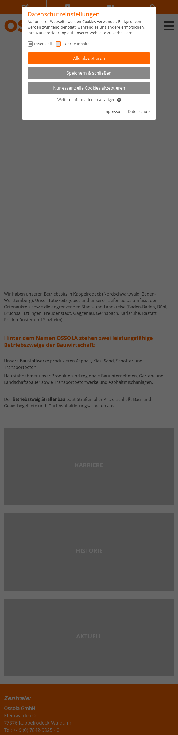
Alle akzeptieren (89, 58)
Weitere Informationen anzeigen (89, 99)
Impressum (113, 111)
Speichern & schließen (89, 73)
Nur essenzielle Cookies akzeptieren (89, 88)
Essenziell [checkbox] (43, 43)
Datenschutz (139, 111)
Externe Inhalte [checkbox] (76, 43)
